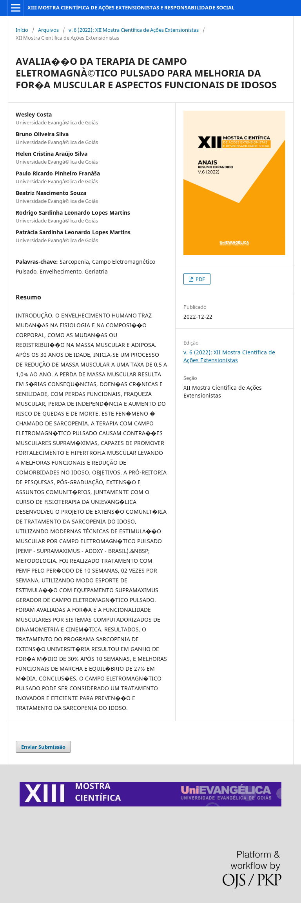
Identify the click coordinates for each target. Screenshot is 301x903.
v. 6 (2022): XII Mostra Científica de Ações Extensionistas (134, 29)
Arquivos (48, 29)
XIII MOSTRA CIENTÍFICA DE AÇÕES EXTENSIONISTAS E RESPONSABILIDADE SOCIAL (130, 7)
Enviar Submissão (43, 746)
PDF (199, 279)
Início (22, 29)
